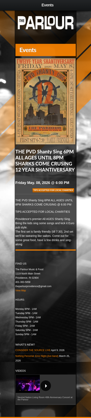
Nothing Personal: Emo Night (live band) (36, 356)
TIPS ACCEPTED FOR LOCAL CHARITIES (53, 190)
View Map (20, 290)
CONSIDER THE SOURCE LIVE (32, 350)
